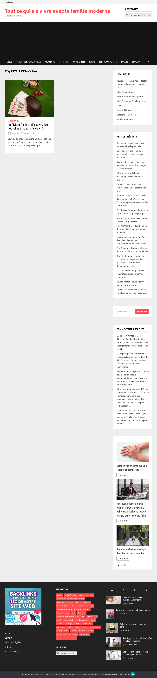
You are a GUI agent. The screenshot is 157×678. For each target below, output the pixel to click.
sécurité (90, 631)
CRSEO (8, 646)
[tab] (112, 590)
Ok (133, 674)
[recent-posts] (123, 590)
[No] (154, 674)
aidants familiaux (70, 595)
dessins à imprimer (63, 613)
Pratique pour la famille (29, 62)
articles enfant (72, 599)
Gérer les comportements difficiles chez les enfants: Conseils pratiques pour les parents (133, 392)
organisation (61, 627)
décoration (81, 613)
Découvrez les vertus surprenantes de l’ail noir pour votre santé (132, 381)
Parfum (70, 627)
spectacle (82, 631)
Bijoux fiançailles (62, 606)
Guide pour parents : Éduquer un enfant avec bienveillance (132, 363)
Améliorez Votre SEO (126, 119)
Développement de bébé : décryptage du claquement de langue (130, 176)
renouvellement (94, 627)
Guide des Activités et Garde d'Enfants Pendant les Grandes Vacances (131, 339)
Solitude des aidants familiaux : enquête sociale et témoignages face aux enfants (131, 165)
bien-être (87, 602)
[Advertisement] (78, 40)
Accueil (10, 62)
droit (73, 613)
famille (59, 620)
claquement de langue (64, 609)
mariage (69, 624)
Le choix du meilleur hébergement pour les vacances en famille (133, 345)
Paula (17, 133)
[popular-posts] (112, 590)
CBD (91, 606)
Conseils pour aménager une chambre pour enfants (132, 420)
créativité (86, 609)
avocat (81, 599)
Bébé (65, 62)
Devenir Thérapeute (126, 110)
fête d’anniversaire (82, 620)
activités (59, 595)
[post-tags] (146, 590)
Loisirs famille (78, 62)
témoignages (72, 634)
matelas (76, 624)
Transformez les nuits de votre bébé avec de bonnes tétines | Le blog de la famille (131, 413)
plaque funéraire (80, 627)
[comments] (135, 590)
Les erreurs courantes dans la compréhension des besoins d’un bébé (131, 187)
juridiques (60, 624)
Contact (136, 62)
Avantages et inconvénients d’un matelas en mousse (137, 639)
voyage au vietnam (63, 638)
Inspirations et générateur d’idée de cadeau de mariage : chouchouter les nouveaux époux (132, 240)
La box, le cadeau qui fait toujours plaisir (134, 610)
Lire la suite (123, 475)
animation (89, 595)
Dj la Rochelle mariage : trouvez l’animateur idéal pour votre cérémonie (131, 274)
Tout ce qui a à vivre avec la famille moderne (57, 10)
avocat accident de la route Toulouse (69, 602)
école (74, 638)
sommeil (74, 631)
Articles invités (11, 651)
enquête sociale (92, 616)
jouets (93, 620)
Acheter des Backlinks (127, 114)
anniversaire (61, 599)
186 (124, 564)
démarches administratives (66, 616)
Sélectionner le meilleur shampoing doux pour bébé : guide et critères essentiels (133, 229)
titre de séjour (61, 634)
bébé (72, 606)
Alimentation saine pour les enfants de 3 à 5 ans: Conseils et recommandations (133, 374)
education (80, 616)
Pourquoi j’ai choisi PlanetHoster (132, 80)
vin (81, 634)
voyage (86, 634)
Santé (92, 62)
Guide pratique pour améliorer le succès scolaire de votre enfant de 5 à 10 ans (132, 357)
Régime (59, 631)
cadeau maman (82, 606)
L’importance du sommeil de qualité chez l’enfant (135, 598)
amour (81, 595)
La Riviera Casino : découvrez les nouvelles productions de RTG (28, 126)
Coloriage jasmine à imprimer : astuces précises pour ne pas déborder (130, 154)
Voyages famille (52, 62)
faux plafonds (68, 620)
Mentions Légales (13, 642)
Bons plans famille (108, 62)
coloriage (77, 609)
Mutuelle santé (86, 624)
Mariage (124, 62)
